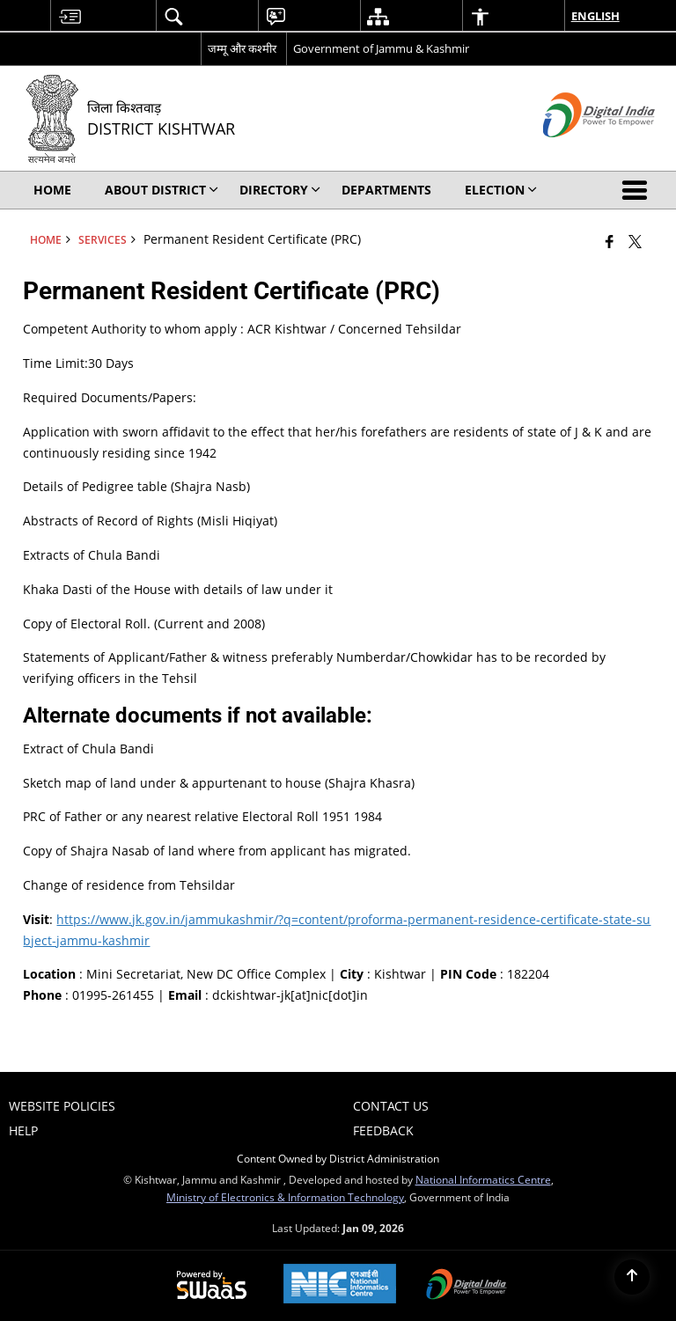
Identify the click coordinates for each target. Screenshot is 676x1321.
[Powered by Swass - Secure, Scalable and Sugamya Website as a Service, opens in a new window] (212, 1285)
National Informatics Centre (483, 1179)
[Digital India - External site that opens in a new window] (577, 151)
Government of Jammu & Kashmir (381, 48)
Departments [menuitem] (386, 189)
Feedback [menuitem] (383, 1130)
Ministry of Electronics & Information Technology (285, 1197)
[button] (638, 190)
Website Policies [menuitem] (62, 1105)
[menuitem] (69, 16)
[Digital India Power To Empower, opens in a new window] (466, 1285)
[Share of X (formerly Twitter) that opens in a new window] (635, 241)
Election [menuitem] (501, 189)
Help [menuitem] (23, 1130)
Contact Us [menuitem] (391, 1105)
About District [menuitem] (161, 189)
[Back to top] (632, 1277)
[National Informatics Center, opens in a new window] (339, 1285)
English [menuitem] (595, 16)
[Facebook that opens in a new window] (610, 241)
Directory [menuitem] (279, 189)
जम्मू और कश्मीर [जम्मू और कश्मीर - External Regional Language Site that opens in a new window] (242, 48)
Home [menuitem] (52, 189)
